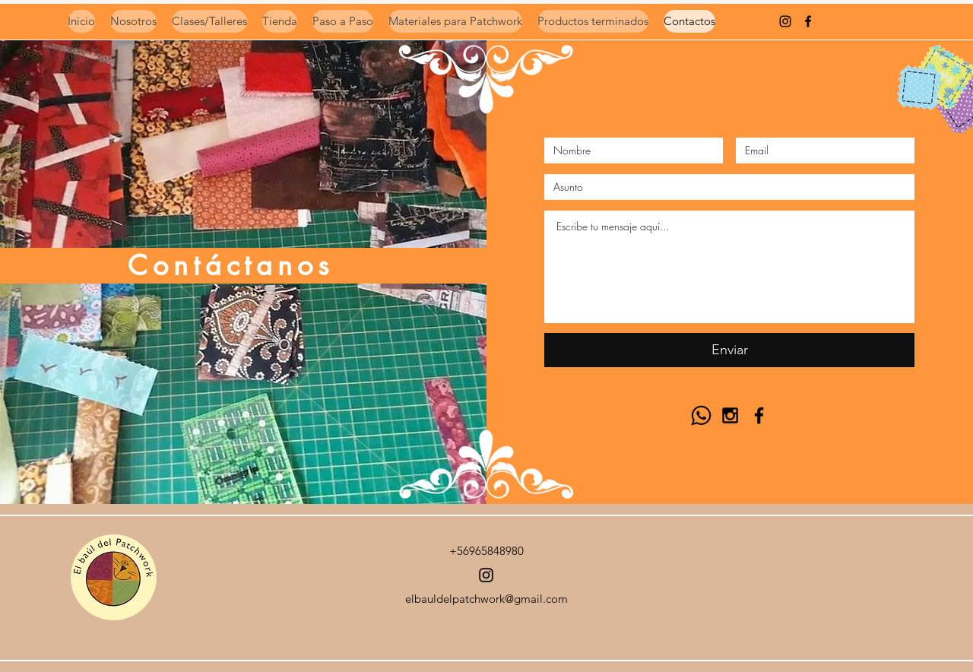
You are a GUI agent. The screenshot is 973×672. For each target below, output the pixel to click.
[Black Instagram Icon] (730, 415)
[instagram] (785, 21)
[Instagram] (486, 575)
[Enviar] (729, 350)
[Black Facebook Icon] (759, 415)
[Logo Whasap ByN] (701, 415)
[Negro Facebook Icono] (808, 21)
